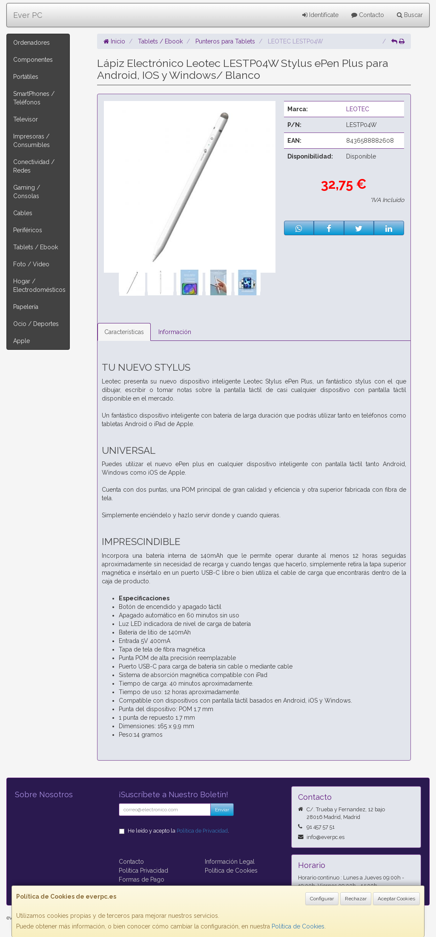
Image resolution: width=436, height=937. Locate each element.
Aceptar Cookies (396, 899)
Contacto (367, 15)
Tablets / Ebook (35, 247)
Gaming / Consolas (26, 191)
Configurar (322, 899)
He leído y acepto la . (178, 830)
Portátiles (25, 76)
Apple (21, 340)
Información (174, 332)
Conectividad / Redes (33, 166)
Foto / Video (31, 264)
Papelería (25, 306)
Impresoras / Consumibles (31, 140)
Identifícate (320, 15)
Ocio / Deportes (36, 323)
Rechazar (356, 899)
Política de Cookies (298, 926)
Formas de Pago (141, 879)
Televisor (25, 119)
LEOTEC (357, 109)
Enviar (222, 810)
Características (124, 332)
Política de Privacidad (202, 830)
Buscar (410, 15)
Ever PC (27, 15)
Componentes (33, 59)
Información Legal (230, 861)
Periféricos (27, 230)
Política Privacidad (143, 870)
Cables (22, 213)
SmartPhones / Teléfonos (33, 98)
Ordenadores (31, 42)
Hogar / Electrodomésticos (39, 285)
